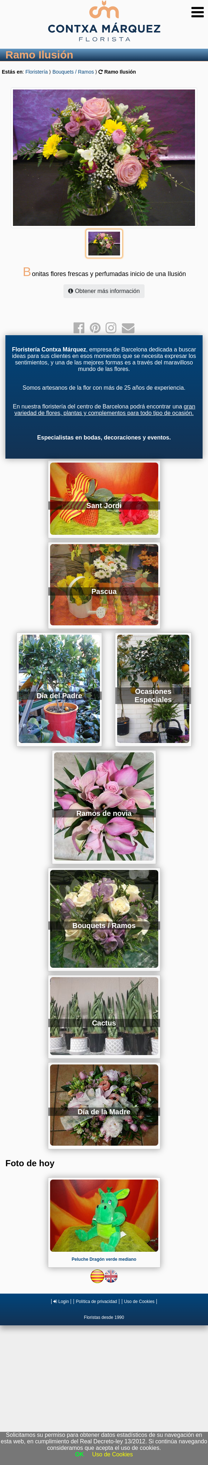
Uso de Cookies (139, 1301)
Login (61, 1301)
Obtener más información (104, 291)
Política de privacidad (96, 1301)
